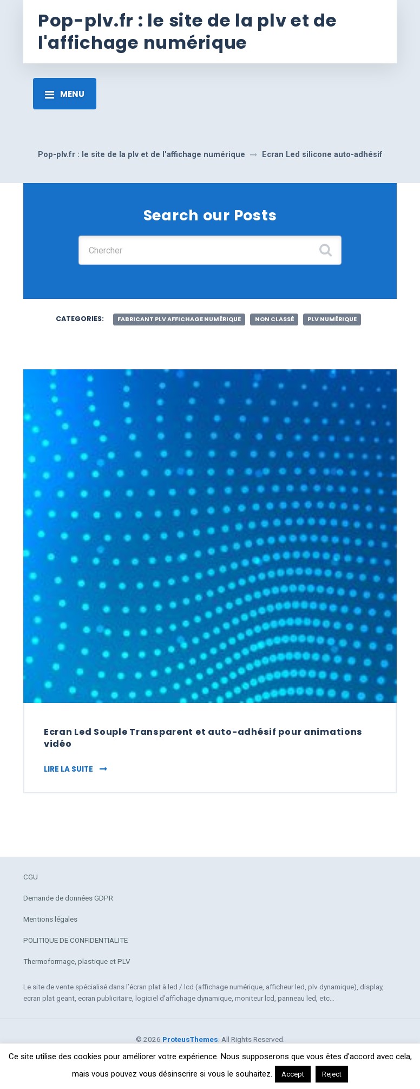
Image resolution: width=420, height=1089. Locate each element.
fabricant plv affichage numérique (179, 319)
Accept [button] (292, 1074)
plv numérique (332, 319)
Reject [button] (332, 1074)
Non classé (274, 319)
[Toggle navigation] (64, 93)
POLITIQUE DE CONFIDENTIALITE (75, 940)
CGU (30, 876)
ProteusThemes (190, 1039)
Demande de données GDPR (68, 898)
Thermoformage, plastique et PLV (76, 961)
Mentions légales (50, 919)
